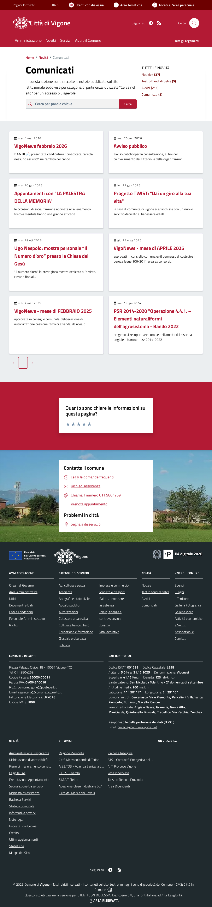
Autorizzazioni (68, 611)
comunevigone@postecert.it (37, 687)
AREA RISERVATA (103, 900)
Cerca (128, 103)
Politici (13, 625)
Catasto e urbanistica (73, 618)
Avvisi (146, 598)
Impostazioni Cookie (22, 826)
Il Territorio (182, 598)
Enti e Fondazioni (21, 611)
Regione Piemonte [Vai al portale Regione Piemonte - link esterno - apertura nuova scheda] (24, 5)
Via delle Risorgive (120, 753)
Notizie (146, 585)
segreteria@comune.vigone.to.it (40, 692)
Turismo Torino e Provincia (125, 779)
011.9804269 (24, 672)
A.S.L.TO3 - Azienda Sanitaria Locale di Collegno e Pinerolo (99, 766)
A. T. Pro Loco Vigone (122, 766)
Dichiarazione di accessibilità (28, 759)
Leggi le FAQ (17, 772)
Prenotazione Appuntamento (29, 779)
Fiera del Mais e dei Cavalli (77, 792)
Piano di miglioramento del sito (30, 766)
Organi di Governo (21, 585)
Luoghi (179, 591)
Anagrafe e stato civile (74, 598)
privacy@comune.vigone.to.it (137, 727)
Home (30, 57)
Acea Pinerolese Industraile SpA (80, 786)
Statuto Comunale (21, 806)
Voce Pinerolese (118, 772)
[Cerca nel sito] (194, 23)
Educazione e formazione (76, 631)
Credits (14, 832)
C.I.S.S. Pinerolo (69, 772)
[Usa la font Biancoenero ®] (86, 5)
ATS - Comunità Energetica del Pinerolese (136, 759)
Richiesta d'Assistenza (24, 792)
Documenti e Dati (21, 605)
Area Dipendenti (119, 786)
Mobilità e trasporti (112, 591)
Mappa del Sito (19, 852)
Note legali (16, 819)
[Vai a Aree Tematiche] (128, 5)
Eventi (179, 585)
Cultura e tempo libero (74, 625)
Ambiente (65, 591)
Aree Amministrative (23, 591)
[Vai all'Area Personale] (173, 5)
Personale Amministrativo (27, 618)
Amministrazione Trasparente (29, 753)
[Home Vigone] (44, 23)
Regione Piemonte (71, 753)
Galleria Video (184, 611)
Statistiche (16, 845)
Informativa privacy (22, 812)
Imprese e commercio (114, 585)
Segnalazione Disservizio (26, 786)
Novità (41, 57)
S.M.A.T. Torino (68, 779)
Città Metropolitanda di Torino (79, 759)
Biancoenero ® (122, 895)
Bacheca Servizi (20, 799)
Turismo (104, 625)
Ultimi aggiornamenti (23, 839)
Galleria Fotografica (188, 605)
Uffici (12, 598)
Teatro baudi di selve (155, 591)
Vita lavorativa (109, 631)
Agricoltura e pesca (72, 585)
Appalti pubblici (69, 605)
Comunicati (149, 605)
